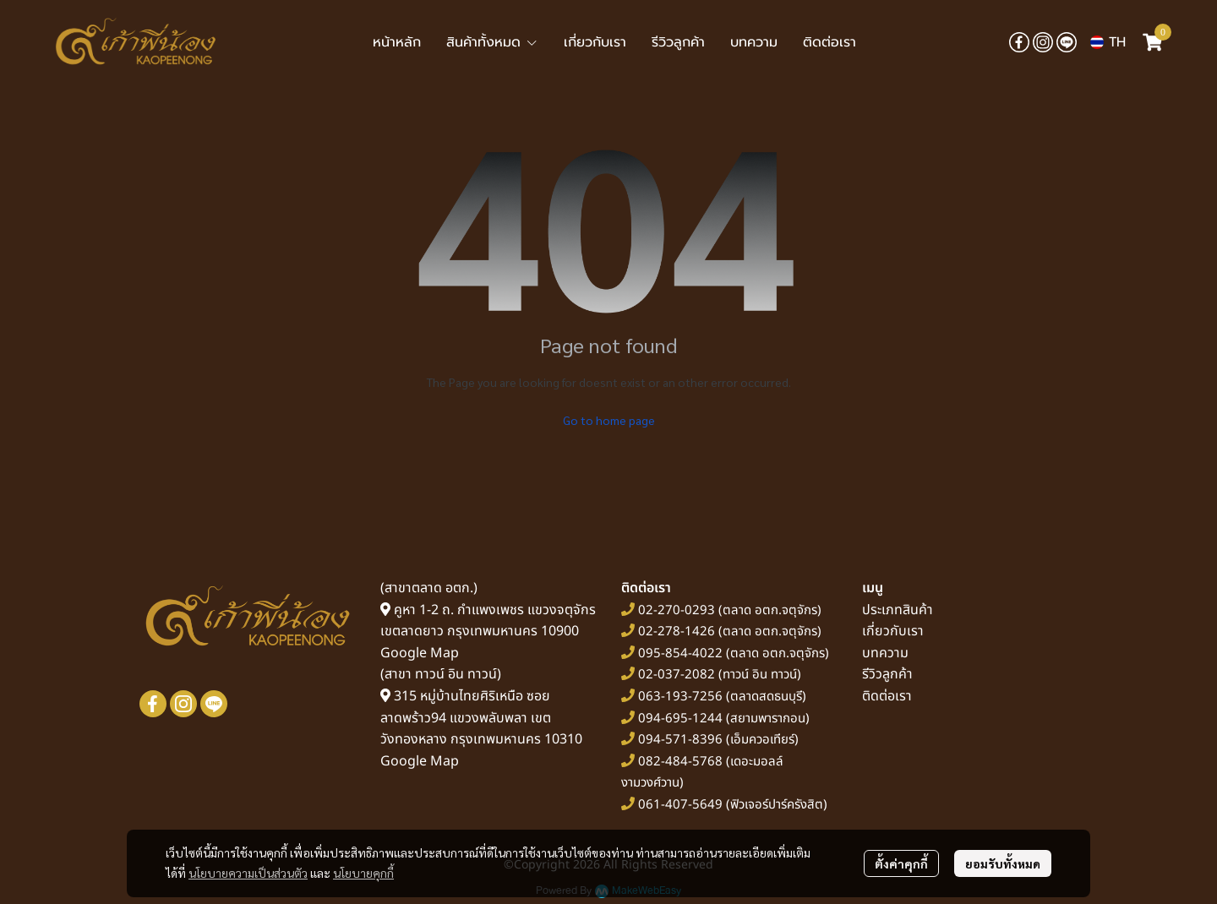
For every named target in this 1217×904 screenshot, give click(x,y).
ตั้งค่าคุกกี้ (901, 863)
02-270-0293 (675, 610)
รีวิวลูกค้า (887, 674)
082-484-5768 (680, 761)
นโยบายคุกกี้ (363, 872)
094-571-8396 (680, 739)
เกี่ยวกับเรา (893, 631)
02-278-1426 (676, 631)
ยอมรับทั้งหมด (1002, 863)
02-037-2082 (676, 674)
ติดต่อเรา (887, 696)
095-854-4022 (680, 653)
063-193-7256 (680, 696)
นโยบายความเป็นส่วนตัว (248, 872)
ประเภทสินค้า (897, 610)
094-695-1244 (680, 718)
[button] (1108, 42)
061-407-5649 (680, 804)
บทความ (885, 653)
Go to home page (609, 419)
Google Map (419, 653)
